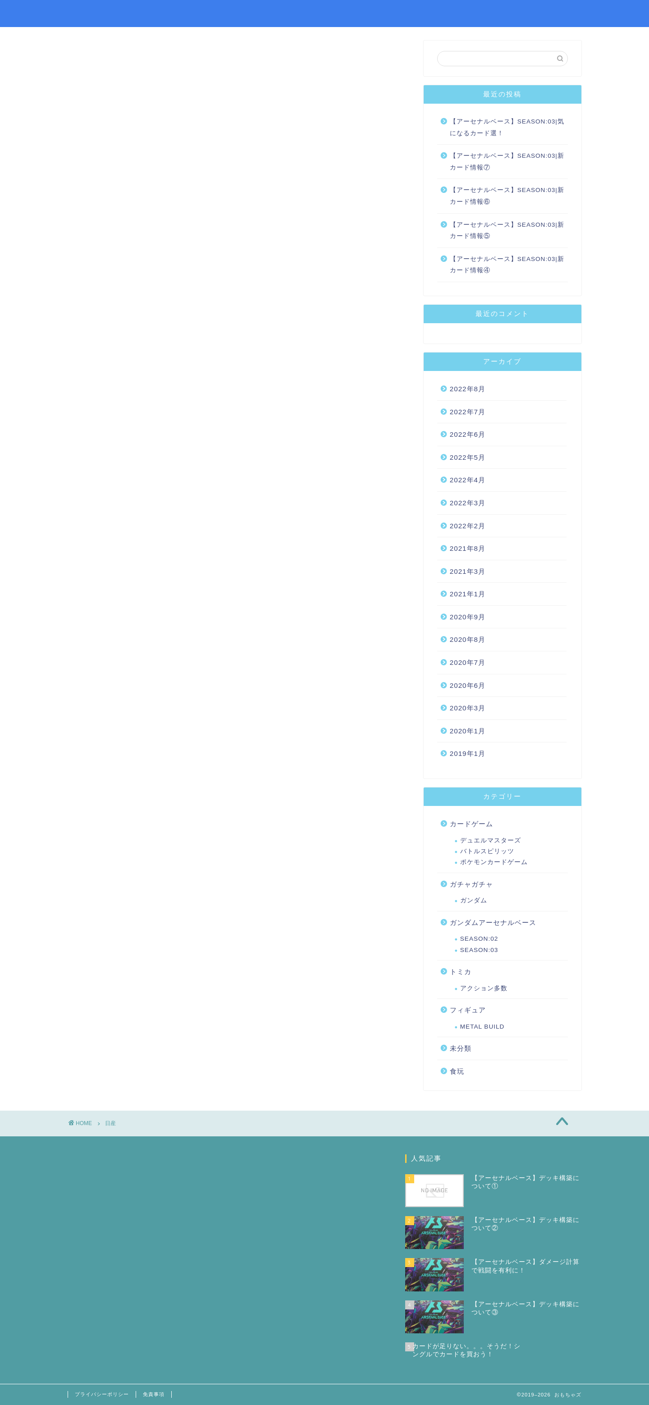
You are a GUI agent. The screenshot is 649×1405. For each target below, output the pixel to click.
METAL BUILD (482, 1026)
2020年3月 (467, 708)
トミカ (460, 971)
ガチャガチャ (471, 884)
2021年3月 (467, 571)
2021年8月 (467, 548)
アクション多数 (483, 988)
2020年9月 (467, 617)
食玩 (457, 1071)
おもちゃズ (92, 13)
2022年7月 (467, 412)
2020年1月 (467, 731)
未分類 (460, 1048)
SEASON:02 (479, 938)
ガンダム (473, 900)
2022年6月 (467, 434)
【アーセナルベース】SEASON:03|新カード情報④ (507, 265)
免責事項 (154, 1394)
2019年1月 (467, 753)
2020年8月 (467, 639)
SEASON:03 (479, 950)
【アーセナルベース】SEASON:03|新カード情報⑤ (507, 230)
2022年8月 (467, 389)
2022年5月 (467, 457)
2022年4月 (467, 480)
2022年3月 (467, 503)
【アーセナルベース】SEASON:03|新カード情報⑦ (507, 161)
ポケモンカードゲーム (494, 862)
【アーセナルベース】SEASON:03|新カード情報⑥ (507, 196)
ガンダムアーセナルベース (493, 922)
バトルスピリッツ (487, 851)
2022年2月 (467, 526)
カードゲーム (471, 824)
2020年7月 (467, 662)
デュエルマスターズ (490, 840)
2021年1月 (467, 594)
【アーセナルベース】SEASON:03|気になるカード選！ (507, 127)
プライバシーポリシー (102, 1394)
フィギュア (468, 1010)
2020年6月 (467, 685)
